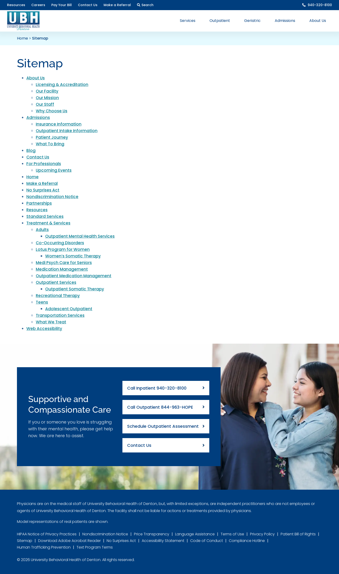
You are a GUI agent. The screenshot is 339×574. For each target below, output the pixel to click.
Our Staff (45, 104)
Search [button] (147, 5)
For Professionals (43, 164)
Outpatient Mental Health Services (80, 236)
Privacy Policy (262, 534)
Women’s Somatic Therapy (73, 256)
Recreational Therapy (58, 295)
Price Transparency (151, 534)
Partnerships (39, 203)
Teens (42, 302)
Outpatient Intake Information (66, 131)
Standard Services (45, 216)
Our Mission (47, 98)
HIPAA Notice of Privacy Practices (47, 534)
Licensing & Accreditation (62, 84)
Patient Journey (52, 137)
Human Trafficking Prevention (44, 547)
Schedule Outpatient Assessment (163, 426)
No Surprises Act (42, 190)
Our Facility (47, 91)
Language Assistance (195, 534)
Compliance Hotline (247, 540)
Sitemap (24, 540)
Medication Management (62, 269)
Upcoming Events (54, 170)
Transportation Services (60, 315)
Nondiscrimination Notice (52, 196)
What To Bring (50, 144)
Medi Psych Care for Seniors (64, 262)
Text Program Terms (95, 547)
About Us (35, 78)
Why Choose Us (51, 111)
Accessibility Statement (163, 540)
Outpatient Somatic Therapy (74, 289)
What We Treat (51, 322)
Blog (31, 150)
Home (22, 38)
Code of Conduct (206, 540)
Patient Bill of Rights (298, 534)
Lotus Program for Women (63, 249)
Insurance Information (58, 124)
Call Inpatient (156, 388)
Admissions (38, 117)
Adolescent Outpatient (68, 309)
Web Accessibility (44, 328)
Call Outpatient (160, 407)
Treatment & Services (48, 223)
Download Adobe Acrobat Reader (69, 540)
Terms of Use (232, 534)
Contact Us (37, 157)
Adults (42, 229)
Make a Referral (42, 183)
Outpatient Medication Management (73, 276)
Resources (37, 210)
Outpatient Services (56, 282)
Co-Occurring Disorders (60, 243)
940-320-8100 (319, 5)
